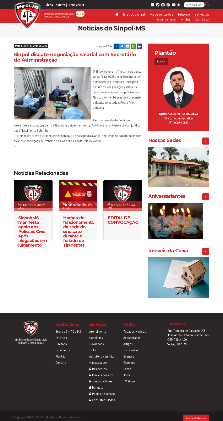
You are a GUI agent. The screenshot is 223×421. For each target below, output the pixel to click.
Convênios (166, 19)
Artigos (128, 340)
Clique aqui (76, 5)
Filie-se (184, 14)
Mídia (185, 19)
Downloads (96, 340)
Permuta (96, 384)
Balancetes (98, 365)
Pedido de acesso (102, 390)
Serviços (202, 14)
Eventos (128, 353)
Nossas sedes (98, 359)
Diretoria (61, 340)
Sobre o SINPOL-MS (68, 328)
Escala (161, 61)
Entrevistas (130, 346)
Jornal (127, 371)
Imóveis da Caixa (101, 371)
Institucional (134, 14)
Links (92, 346)
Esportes (129, 359)
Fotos (127, 365)
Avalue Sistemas (195, 414)
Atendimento (97, 328)
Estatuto (61, 334)
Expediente (62, 346)
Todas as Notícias (134, 328)
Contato (202, 19)
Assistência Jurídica (102, 353)
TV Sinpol (129, 378)
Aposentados (161, 14)
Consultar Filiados (102, 396)
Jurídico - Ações (100, 378)
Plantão (60, 353)
